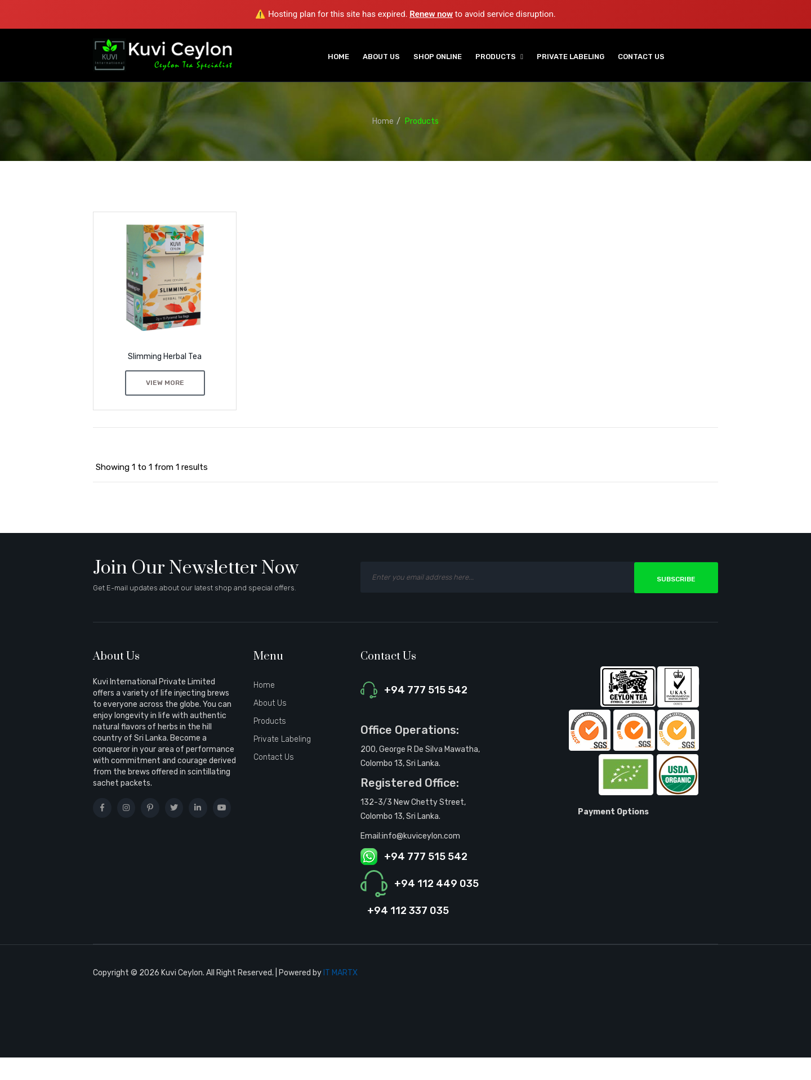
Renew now (431, 14)
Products (422, 121)
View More (165, 383)
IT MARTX (340, 973)
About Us (381, 56)
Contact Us (641, 56)
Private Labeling (570, 56)
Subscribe (676, 578)
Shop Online (437, 56)
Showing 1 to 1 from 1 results (152, 467)
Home (338, 56)
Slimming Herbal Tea (165, 356)
